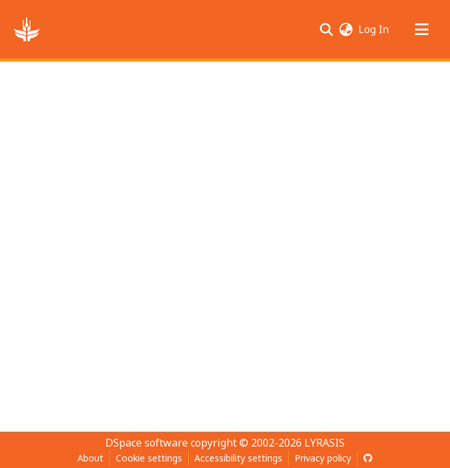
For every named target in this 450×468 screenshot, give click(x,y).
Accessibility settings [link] (238, 458)
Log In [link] (374, 29)
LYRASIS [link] (324, 443)
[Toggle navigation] (421, 29)
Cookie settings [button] (149, 458)
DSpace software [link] (146, 443)
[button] (26, 29)
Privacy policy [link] (323, 458)
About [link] (90, 458)
